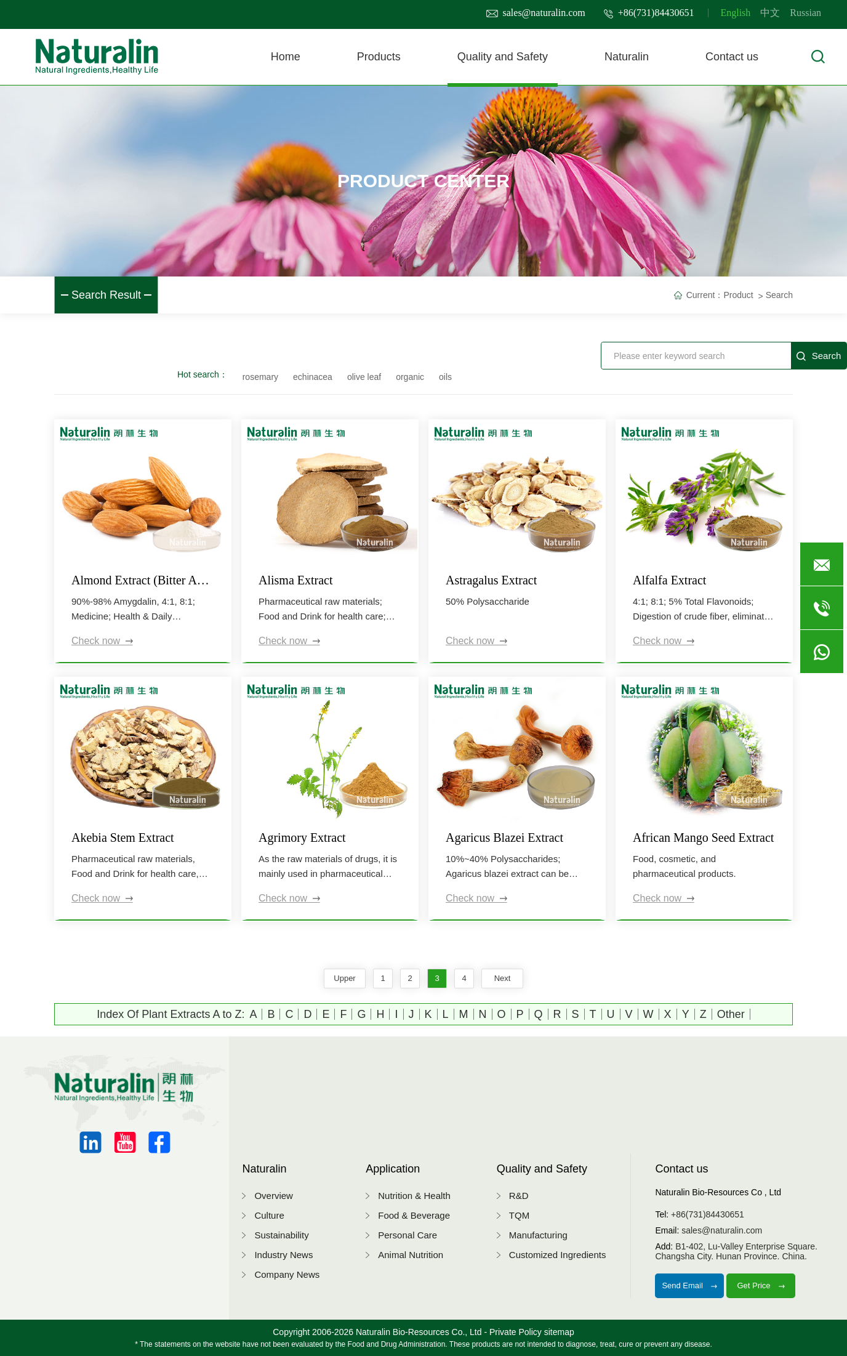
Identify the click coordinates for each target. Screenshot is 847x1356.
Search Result (106, 295)
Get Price (761, 1285)
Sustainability (281, 1235)
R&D (519, 1195)
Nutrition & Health (414, 1195)
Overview (273, 1195)
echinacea (312, 377)
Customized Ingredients (557, 1254)
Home (285, 56)
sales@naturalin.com (535, 12)
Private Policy (515, 1332)
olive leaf (364, 377)
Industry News (283, 1254)
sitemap (559, 1332)
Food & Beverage (414, 1215)
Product (738, 295)
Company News (286, 1274)
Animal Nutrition (410, 1254)
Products (379, 56)
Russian (805, 12)
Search (779, 295)
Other (731, 1014)
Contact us (731, 56)
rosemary (260, 377)
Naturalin (626, 56)
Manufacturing (538, 1235)
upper (344, 978)
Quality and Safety (502, 56)
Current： (705, 295)
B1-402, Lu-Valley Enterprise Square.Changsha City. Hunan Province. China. (736, 1251)
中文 (770, 12)
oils (445, 377)
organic (410, 377)
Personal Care (407, 1235)
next (502, 978)
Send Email (689, 1285)
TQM (519, 1215)
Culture (269, 1215)
